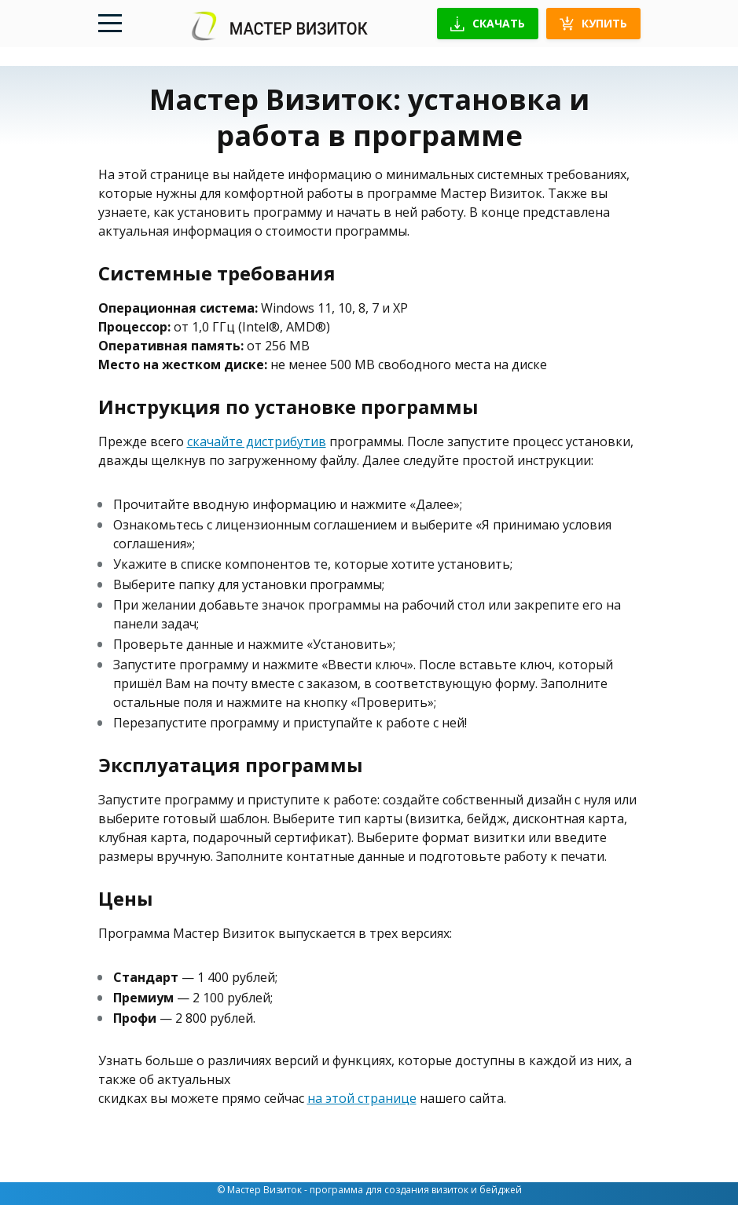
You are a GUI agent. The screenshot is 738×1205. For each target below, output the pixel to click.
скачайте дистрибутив (256, 441)
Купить (593, 23)
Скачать (487, 23)
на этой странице (362, 1098)
